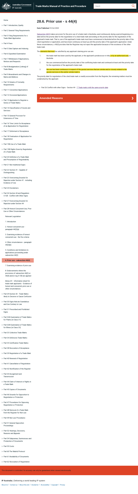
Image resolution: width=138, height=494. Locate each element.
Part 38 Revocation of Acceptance (16, 348)
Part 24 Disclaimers (11, 188)
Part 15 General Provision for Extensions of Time (14, 117)
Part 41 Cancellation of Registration (17, 364)
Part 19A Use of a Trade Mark (15, 144)
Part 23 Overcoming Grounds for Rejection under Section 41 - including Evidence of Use (18, 180)
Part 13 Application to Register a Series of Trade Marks (16, 101)
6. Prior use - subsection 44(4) (17, 260)
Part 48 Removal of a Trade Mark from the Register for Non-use (16, 411)
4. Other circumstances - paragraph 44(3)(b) (18, 243)
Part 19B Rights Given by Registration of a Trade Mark (18, 150)
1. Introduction (10, 222)
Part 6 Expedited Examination (15, 54)
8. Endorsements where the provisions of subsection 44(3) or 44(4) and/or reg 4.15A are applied (18, 273)
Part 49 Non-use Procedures (14, 418)
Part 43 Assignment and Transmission (13, 375)
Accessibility (45, 485)
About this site (24, 485)
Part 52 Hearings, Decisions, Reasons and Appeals (14, 432)
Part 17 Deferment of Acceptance (16, 131)
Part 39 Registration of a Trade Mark (17, 353)
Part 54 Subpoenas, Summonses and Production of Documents (17, 440)
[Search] (115, 6)
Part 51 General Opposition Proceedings (14, 424)
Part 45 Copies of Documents (15, 389)
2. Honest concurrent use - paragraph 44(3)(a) (15, 228)
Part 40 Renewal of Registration (16, 358)
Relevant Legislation (13, 216)
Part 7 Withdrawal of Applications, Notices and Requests (16, 60)
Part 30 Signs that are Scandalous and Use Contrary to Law (16, 303)
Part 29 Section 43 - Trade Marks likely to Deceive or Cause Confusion (17, 295)
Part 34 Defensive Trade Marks (15, 338)
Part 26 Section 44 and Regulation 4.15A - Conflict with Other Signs (16, 194)
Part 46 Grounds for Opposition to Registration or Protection (16, 396)
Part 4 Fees (8, 43)
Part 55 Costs (9, 446)
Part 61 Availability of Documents (16, 457)
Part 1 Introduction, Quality (13, 25)
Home (6, 20)
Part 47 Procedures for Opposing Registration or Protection (16, 403)
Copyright (54, 485)
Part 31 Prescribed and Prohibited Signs (16, 310)
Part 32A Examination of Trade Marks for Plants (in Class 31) (17, 318)
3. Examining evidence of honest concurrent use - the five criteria (17, 235)
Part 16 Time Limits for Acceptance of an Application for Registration (17, 124)
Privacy (62, 485)
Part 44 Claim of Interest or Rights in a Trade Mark (17, 383)
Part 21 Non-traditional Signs (14, 165)
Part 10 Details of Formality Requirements (14, 83)
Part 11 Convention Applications (16, 90)
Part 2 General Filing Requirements (17, 30)
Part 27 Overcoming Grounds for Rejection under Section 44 (16, 202)
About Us (5, 485)
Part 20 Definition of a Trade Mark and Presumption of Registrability (16, 158)
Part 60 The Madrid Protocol (14, 451)
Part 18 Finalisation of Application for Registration (18, 137)
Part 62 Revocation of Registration (17, 462)
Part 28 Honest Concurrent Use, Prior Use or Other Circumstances (17, 210)
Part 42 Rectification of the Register (17, 369)
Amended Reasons (51, 97)
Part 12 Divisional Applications (15, 95)
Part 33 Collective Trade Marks (15, 333)
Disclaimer (35, 485)
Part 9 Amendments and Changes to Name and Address (17, 75)
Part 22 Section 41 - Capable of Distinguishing (15, 171)
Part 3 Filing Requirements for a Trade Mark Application (15, 37)
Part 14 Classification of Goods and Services (17, 109)
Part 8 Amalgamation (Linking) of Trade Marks (16, 68)
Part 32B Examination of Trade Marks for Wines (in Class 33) (17, 326)
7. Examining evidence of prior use (18, 265)
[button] (133, 6)
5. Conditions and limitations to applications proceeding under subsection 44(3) (16, 252)
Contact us (13, 485)
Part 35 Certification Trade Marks (16, 343)
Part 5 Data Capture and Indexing (16, 49)
